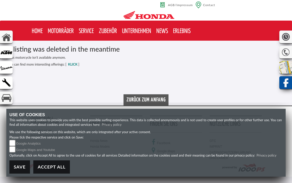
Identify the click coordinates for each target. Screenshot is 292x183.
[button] (61, 31)
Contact (209, 5)
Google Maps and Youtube (35, 150)
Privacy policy (111, 125)
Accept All (52, 167)
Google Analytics (28, 143)
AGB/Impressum (180, 5)
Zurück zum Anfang (146, 99)
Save (20, 167)
